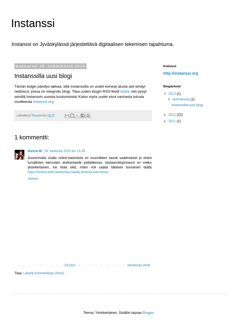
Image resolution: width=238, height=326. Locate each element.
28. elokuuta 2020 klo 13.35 (64, 151)
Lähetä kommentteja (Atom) (43, 273)
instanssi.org (43, 102)
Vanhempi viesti (138, 265)
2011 (173, 121)
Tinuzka (36, 115)
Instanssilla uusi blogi (187, 105)
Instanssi (33, 23)
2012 (173, 115)
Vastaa (33, 179)
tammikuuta (181, 99)
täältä (124, 91)
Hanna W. (35, 151)
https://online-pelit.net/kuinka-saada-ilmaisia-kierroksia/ (68, 172)
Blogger (148, 313)
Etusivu (69, 265)
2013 (173, 94)
